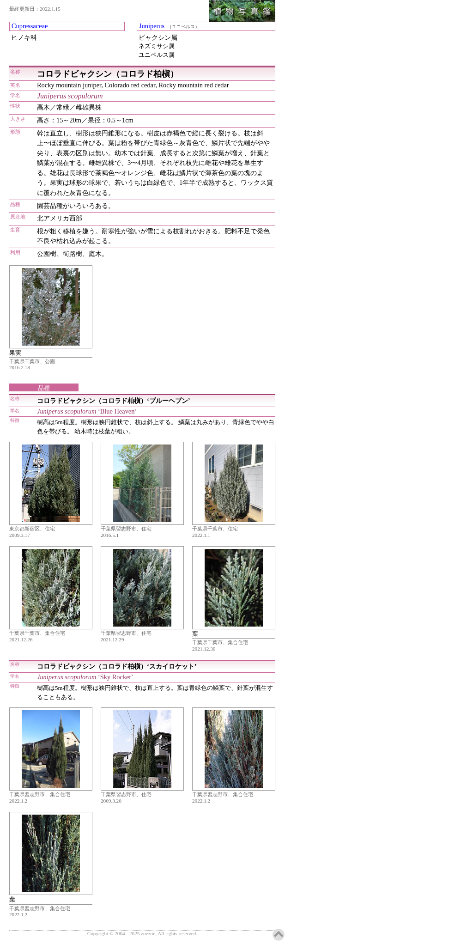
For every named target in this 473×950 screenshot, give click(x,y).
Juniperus (151, 26)
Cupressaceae (30, 26)
